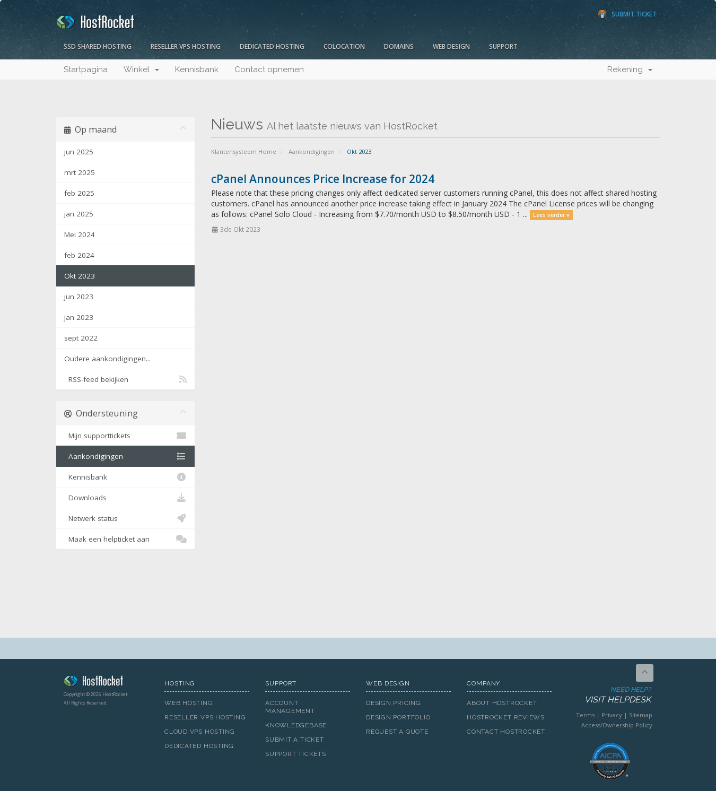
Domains (399, 46)
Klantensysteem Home (243, 151)
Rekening (629, 69)
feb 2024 (79, 255)
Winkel (141, 69)
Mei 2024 (79, 234)
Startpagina (86, 69)
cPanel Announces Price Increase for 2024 (322, 178)
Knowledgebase (296, 725)
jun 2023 (78, 296)
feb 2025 (79, 193)
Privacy (611, 715)
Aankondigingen (312, 151)
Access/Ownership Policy (616, 725)
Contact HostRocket (506, 731)
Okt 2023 (79, 276)
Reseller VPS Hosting (186, 46)
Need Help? (609, 695)
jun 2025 (78, 152)
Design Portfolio (398, 717)
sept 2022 (81, 338)
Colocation (344, 46)
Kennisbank (197, 69)
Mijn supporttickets (125, 435)
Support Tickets (295, 754)
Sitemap (640, 715)
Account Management (290, 707)
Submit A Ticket (294, 739)
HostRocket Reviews (506, 717)
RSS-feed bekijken (125, 379)
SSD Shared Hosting (98, 46)
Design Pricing (393, 703)
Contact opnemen (269, 69)
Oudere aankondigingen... (107, 358)
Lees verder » (551, 215)
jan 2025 (78, 214)
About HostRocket (502, 703)
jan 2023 (78, 317)
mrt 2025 (79, 172)
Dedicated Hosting (272, 46)
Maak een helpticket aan (125, 539)
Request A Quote (397, 731)
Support (503, 46)
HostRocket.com (106, 683)
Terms (585, 715)
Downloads (125, 497)
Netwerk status (125, 518)
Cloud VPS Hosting (199, 731)
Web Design (451, 46)
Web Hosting (188, 703)
